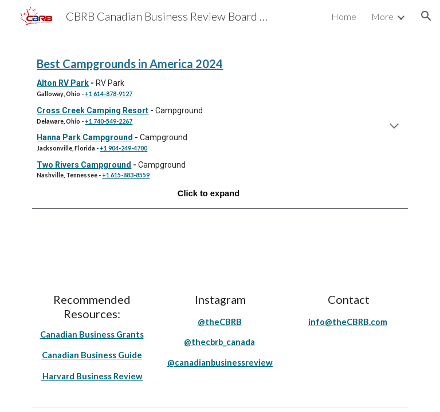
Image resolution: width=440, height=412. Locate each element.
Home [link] (343, 16)
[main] (219, 127)
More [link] (382, 16)
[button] (426, 16)
